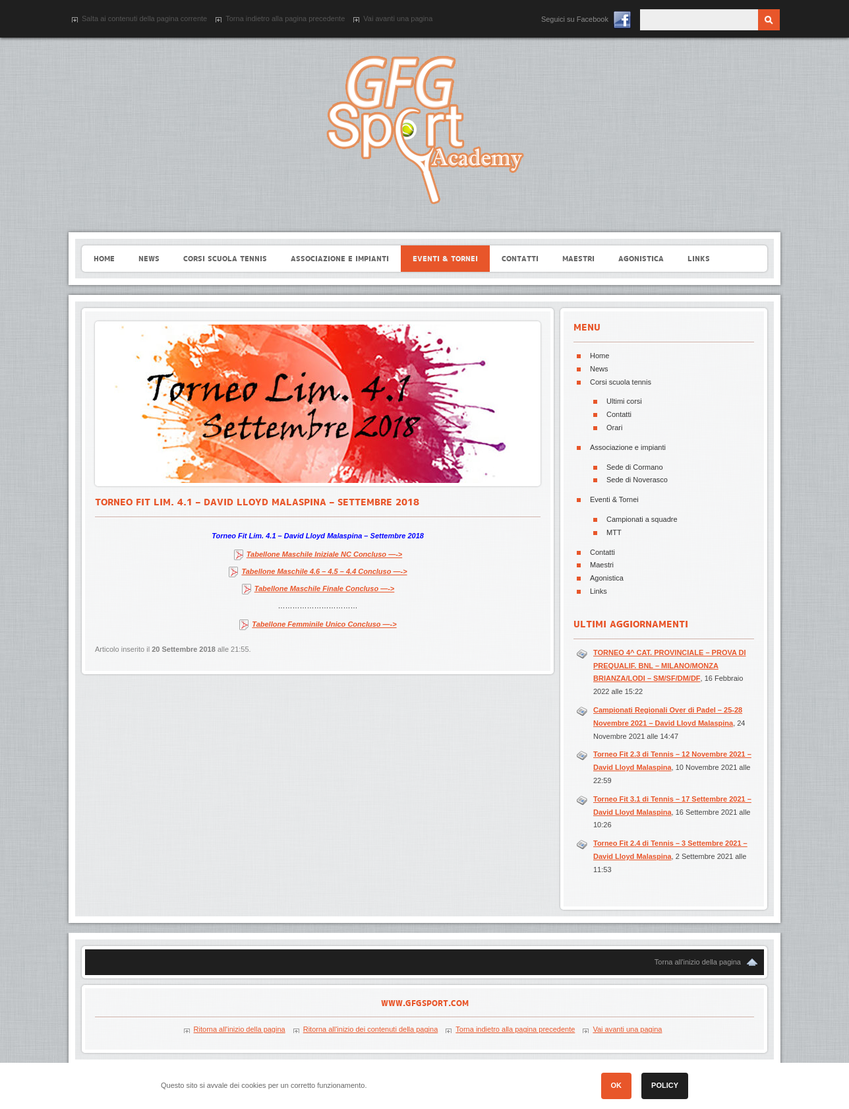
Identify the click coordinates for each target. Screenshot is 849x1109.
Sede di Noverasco (637, 480)
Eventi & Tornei (614, 499)
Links (598, 591)
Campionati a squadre (642, 519)
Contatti (618, 414)
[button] (744, 1088)
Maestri (602, 565)
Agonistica (607, 578)
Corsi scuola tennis (620, 382)
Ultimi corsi (624, 401)
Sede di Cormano (634, 467)
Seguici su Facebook (574, 19)
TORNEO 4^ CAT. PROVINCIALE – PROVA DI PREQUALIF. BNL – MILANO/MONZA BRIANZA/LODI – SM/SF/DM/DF (669, 666)
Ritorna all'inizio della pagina (239, 1029)
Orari (614, 427)
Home (599, 356)
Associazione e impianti (628, 447)
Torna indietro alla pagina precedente (285, 18)
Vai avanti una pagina (397, 18)
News (599, 369)
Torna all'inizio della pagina (698, 962)
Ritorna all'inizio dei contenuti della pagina (370, 1029)
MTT (614, 532)
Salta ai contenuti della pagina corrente (144, 18)
